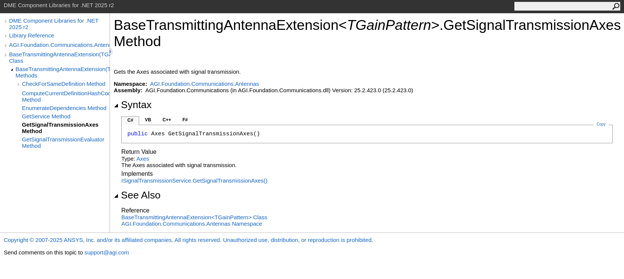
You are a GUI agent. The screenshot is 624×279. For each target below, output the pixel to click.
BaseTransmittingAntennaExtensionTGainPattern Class (194, 217)
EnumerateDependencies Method (64, 108)
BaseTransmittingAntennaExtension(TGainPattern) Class (59, 57)
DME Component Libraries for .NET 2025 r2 (53, 23)
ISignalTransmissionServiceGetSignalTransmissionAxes (194, 180)
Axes (142, 158)
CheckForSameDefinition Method (63, 84)
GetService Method (46, 116)
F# (185, 119)
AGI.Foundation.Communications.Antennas (59, 45)
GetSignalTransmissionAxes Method (60, 127)
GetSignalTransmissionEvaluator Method (63, 142)
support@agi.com (106, 252)
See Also (137, 195)
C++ (167, 119)
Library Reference (31, 35)
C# (130, 120)
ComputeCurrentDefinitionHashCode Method (66, 96)
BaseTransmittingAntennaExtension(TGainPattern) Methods (62, 72)
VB (148, 119)
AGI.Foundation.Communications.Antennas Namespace (191, 223)
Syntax (133, 104)
